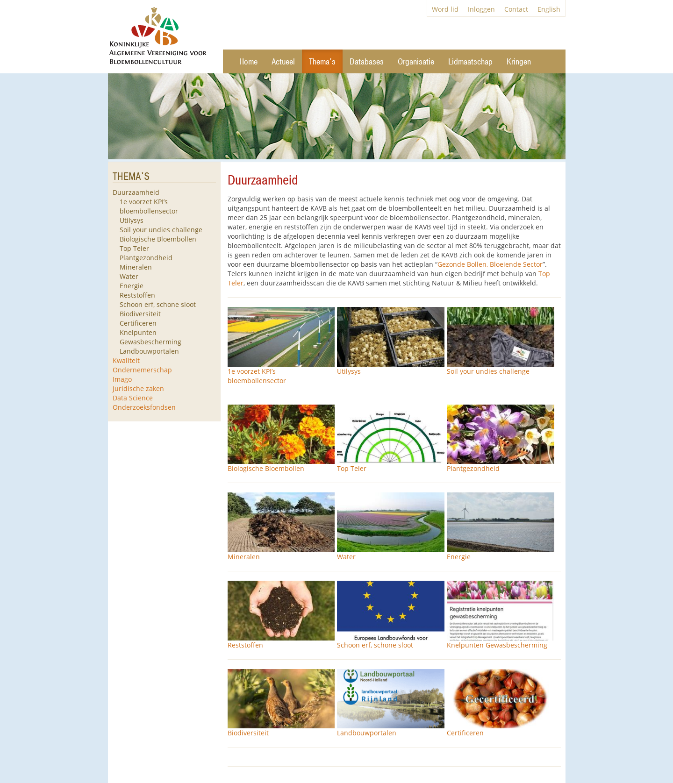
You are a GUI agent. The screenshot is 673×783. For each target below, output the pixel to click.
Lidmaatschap (470, 62)
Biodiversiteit (140, 313)
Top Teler (134, 248)
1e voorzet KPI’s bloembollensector (149, 206)
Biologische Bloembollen (158, 239)
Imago (122, 379)
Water (129, 276)
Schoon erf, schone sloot (158, 304)
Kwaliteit (126, 360)
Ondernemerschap (142, 369)
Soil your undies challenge (161, 229)
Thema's (322, 62)
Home (248, 62)
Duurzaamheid (136, 192)
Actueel (283, 62)
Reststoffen (137, 295)
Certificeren (138, 323)
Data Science (133, 397)
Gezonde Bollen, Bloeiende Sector (490, 264)
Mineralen (136, 267)
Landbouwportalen (149, 351)
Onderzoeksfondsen (144, 407)
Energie (131, 285)
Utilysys (131, 220)
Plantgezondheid (146, 257)
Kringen (519, 62)
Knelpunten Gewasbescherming (150, 337)
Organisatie (416, 62)
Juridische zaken (138, 388)
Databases (367, 62)
